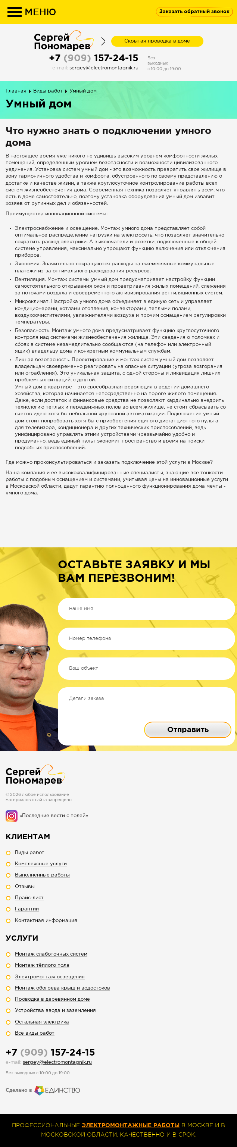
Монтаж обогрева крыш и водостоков (62, 988)
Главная (16, 91)
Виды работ (48, 91)
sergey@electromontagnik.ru (103, 68)
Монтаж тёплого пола (42, 965)
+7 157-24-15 (93, 58)
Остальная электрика (42, 1022)
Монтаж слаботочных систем (51, 954)
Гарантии (27, 909)
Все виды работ (34, 1033)
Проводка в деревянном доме (52, 999)
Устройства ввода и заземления (55, 1011)
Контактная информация (46, 921)
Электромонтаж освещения (50, 977)
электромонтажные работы (131, 1125)
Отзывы (25, 887)
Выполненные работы (42, 875)
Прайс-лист (29, 898)
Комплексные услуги (41, 864)
